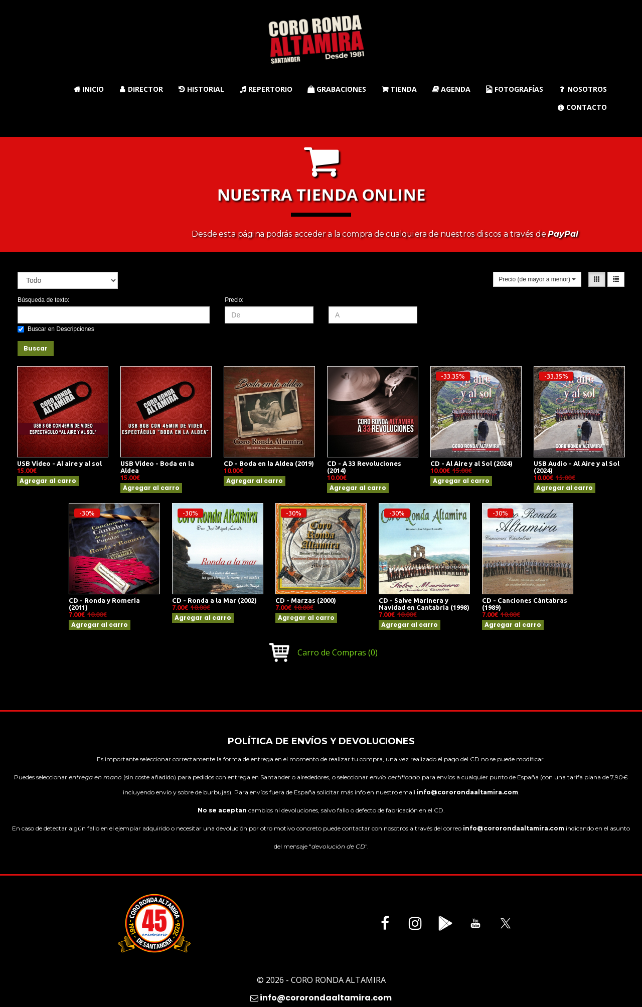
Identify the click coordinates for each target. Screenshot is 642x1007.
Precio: (234, 299)
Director (141, 89)
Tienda (399, 89)
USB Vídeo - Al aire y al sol (59, 463)
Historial (201, 89)
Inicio (88, 89)
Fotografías (514, 89)
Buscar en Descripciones (56, 328)
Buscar (36, 348)
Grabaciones (336, 89)
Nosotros (582, 89)
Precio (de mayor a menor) (537, 279)
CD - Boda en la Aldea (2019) (269, 463)
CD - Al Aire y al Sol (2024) (471, 463)
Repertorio (265, 89)
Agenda (451, 89)
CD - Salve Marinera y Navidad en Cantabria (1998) (424, 604)
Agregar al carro (48, 480)
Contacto (582, 107)
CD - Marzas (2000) (305, 600)
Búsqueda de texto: (43, 299)
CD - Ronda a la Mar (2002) (214, 600)
